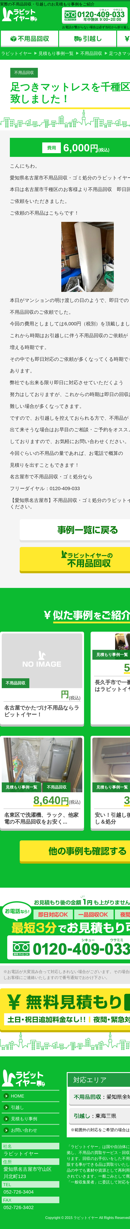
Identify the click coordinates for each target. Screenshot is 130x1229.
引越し (17, 1107)
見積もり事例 (24, 1118)
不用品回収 (91, 53)
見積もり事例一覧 (56, 53)
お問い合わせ (24, 1130)
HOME (17, 1096)
